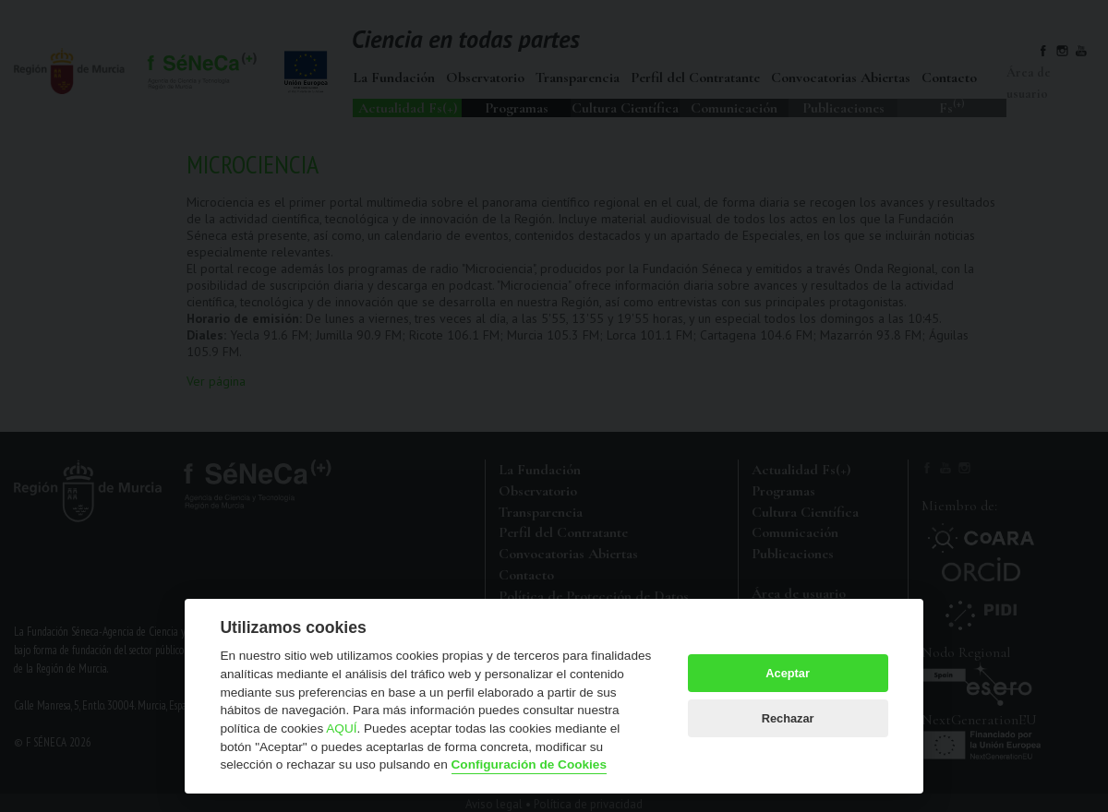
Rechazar (788, 718)
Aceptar (787, 673)
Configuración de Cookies (529, 764)
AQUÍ (341, 728)
